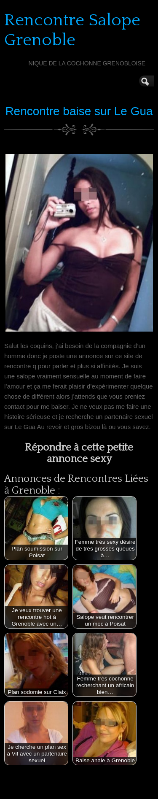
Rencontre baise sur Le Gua (79, 111)
